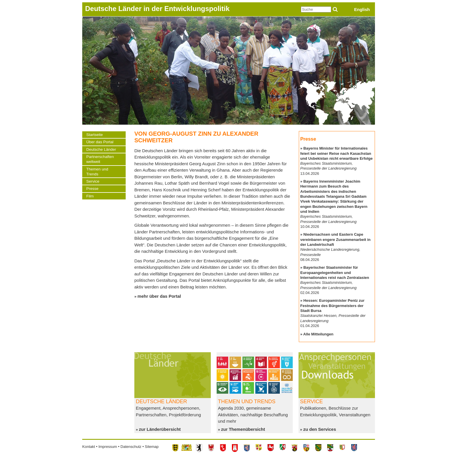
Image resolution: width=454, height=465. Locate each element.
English (362, 9)
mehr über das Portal (159, 296)
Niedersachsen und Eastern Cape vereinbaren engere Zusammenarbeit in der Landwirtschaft (335, 239)
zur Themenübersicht (243, 429)
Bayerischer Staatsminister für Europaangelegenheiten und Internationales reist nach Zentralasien (334, 272)
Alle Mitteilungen (318, 334)
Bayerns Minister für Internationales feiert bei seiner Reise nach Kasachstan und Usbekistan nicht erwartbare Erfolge (336, 153)
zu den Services (319, 429)
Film (90, 196)
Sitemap (152, 446)
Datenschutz (130, 446)
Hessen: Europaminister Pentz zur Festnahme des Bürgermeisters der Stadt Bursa (332, 305)
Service (92, 181)
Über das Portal (100, 142)
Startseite (94, 134)
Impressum (107, 446)
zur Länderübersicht (160, 429)
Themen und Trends (97, 171)
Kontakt (88, 446)
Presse (92, 188)
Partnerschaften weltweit (100, 159)
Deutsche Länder (101, 149)
